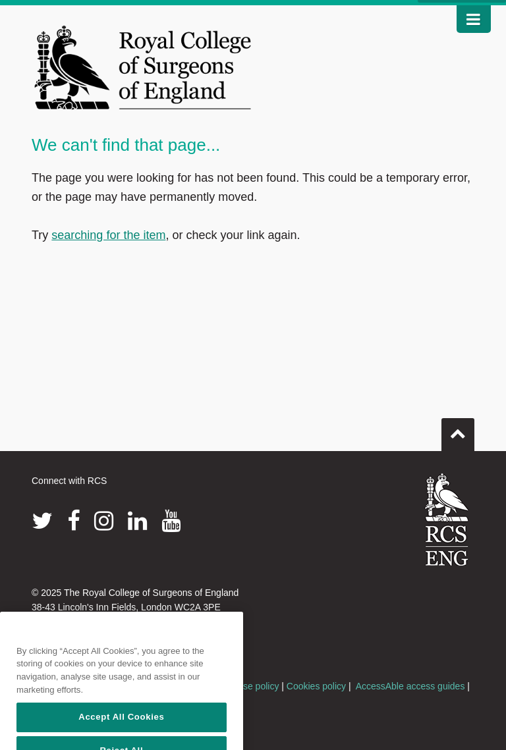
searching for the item (108, 235)
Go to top (457, 429)
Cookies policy (316, 686)
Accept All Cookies (121, 732)
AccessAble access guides (410, 686)
